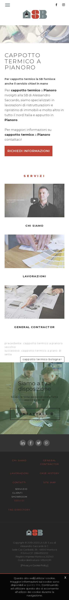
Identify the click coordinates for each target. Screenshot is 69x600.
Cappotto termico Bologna (41, 359)
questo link (33, 584)
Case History (50, 473)
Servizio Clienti (20, 491)
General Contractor (49, 462)
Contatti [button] (19, 482)
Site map (49, 482)
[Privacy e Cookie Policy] (34, 565)
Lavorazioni (19, 473)
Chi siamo (19, 460)
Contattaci (32, 414)
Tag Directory (19, 509)
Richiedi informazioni (28, 151)
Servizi (19, 500)
